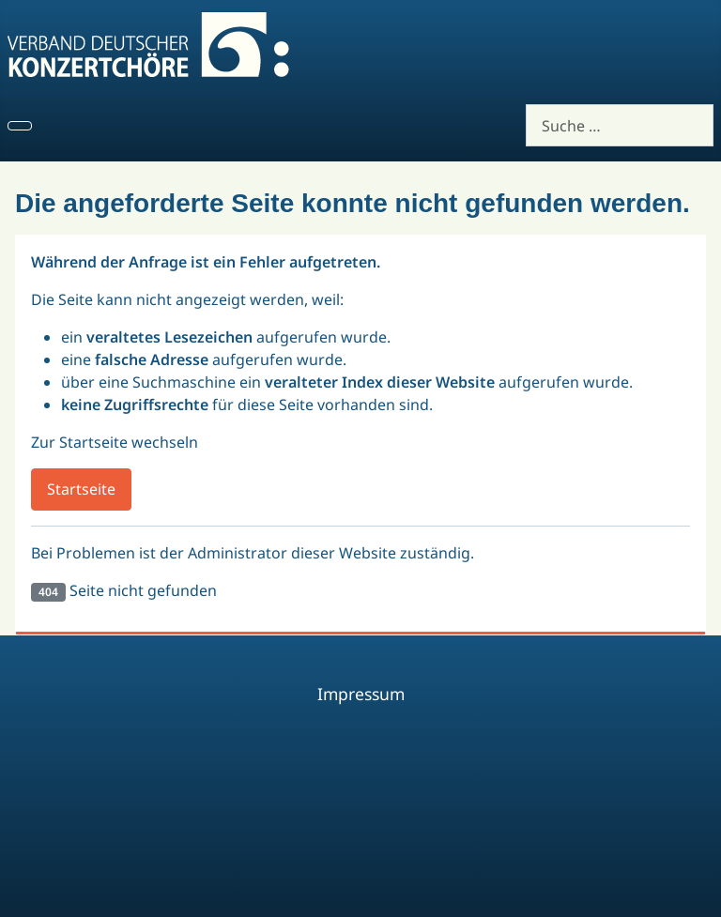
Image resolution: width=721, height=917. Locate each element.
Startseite (81, 489)
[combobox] (619, 125)
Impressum (361, 693)
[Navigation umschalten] (20, 125)
